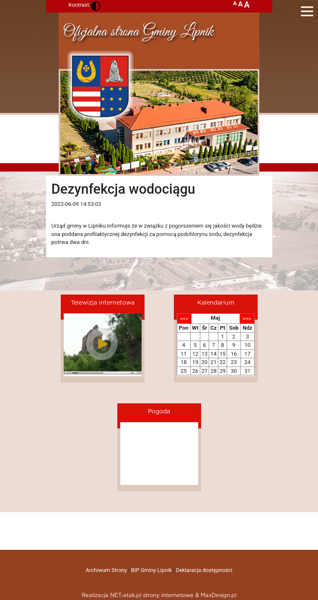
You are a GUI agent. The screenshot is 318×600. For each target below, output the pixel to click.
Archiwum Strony (106, 570)
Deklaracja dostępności (204, 570)
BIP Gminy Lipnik (151, 570)
